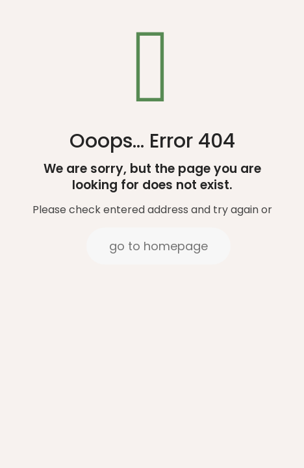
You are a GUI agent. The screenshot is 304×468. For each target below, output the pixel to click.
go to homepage (158, 246)
